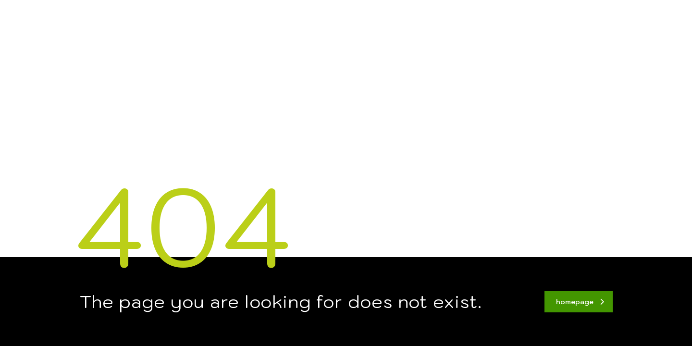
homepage (580, 301)
